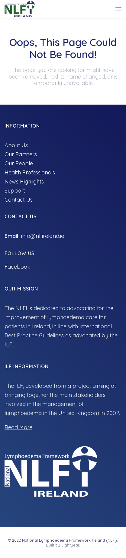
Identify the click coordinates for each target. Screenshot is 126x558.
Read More (18, 427)
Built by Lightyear (62, 545)
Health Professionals (30, 172)
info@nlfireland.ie (42, 235)
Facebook (17, 266)
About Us (16, 145)
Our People (19, 163)
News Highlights (24, 181)
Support (15, 190)
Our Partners (21, 154)
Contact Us (19, 199)
